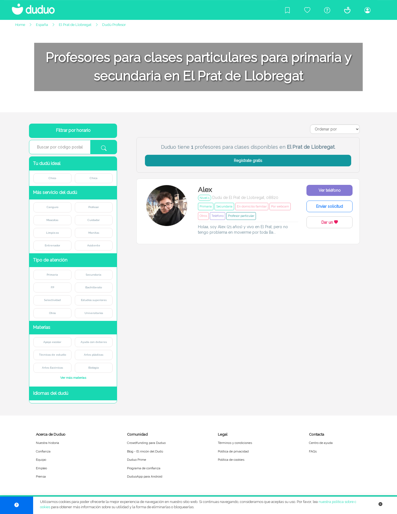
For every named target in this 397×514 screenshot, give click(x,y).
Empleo (41, 468)
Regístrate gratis (248, 160)
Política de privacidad (233, 451)
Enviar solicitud (329, 206)
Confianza (43, 451)
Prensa (41, 476)
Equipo (41, 460)
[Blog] (287, 10)
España (42, 25)
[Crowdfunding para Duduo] (307, 10)
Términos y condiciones (235, 443)
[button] (73, 163)
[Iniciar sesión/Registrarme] (367, 10)
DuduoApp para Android (144, 476)
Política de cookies (231, 460)
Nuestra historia (47, 443)
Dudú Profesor (114, 25)
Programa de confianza (143, 468)
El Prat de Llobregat (75, 25)
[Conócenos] (347, 10)
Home (20, 25)
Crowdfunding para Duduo (146, 443)
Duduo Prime (136, 460)
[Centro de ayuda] (327, 10)
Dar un (329, 222)
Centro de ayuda (321, 443)
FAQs (313, 451)
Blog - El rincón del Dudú (145, 451)
